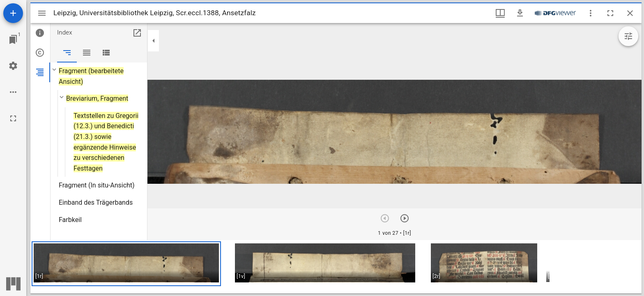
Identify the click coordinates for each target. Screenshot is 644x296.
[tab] (40, 33)
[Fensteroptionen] (590, 13)
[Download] (520, 13)
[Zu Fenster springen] (13, 39)
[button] (126, 263)
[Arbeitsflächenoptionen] (13, 92)
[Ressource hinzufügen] (13, 13)
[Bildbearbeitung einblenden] (628, 36)
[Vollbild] (13, 118)
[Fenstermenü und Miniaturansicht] (500, 13)
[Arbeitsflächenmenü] (13, 66)
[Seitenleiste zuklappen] (154, 41)
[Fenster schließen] (630, 13)
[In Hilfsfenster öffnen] (137, 33)
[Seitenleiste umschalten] (42, 13)
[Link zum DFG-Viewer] (555, 13)
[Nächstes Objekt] (404, 218)
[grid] (336, 267)
